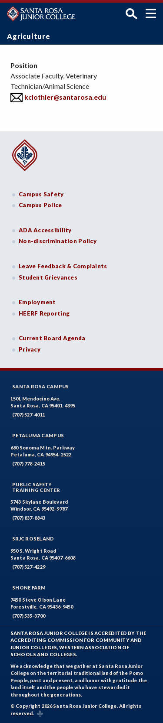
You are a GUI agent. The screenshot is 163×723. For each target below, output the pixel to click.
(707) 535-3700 (28, 616)
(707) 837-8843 (28, 518)
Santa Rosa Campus (40, 386)
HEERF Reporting (44, 313)
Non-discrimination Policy (57, 241)
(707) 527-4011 (28, 414)
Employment (37, 302)
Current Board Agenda (52, 338)
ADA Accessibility (45, 230)
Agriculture (28, 36)
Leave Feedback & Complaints (63, 266)
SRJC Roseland (33, 538)
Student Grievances (48, 277)
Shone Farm (29, 587)
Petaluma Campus (38, 435)
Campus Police (40, 205)
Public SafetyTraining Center (36, 487)
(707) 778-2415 (28, 463)
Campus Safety (41, 194)
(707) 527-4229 (28, 567)
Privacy (29, 349)
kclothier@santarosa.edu (65, 97)
